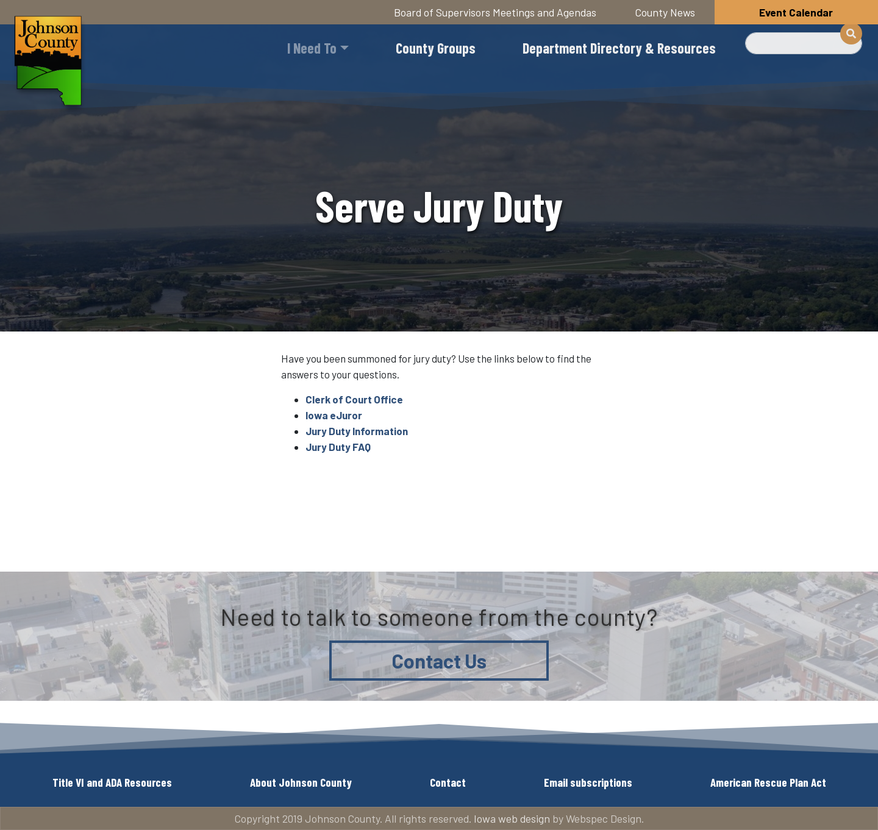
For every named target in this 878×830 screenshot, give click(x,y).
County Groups (436, 48)
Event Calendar (796, 12)
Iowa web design (512, 818)
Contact (448, 782)
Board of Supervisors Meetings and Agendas (495, 12)
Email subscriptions (588, 782)
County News (665, 12)
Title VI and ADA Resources (112, 782)
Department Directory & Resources (619, 48)
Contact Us (439, 660)
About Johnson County (301, 782)
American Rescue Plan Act (768, 782)
